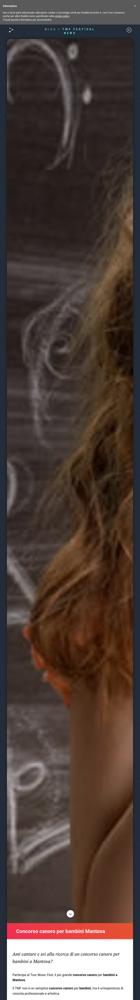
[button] (135, 6)
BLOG (50, 29)
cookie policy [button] (62, 16)
